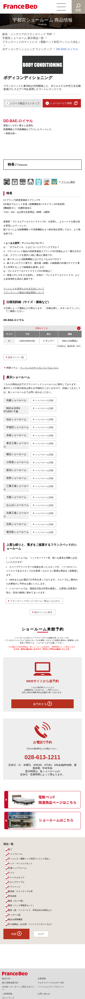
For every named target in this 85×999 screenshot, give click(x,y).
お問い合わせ (44, 994)
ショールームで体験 (61, 103)
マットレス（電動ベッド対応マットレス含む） (29, 861)
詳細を (38, 328)
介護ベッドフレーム (17, 871)
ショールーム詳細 (45, 400)
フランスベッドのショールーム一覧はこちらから (37, 602)
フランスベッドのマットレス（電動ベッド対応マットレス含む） (41, 42)
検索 (78, 10)
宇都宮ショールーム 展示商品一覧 (23, 38)
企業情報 (42, 978)
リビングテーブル (16, 886)
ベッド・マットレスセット (20, 866)
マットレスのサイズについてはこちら (39, 368)
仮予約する (42, 705)
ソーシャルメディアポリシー (51, 987)
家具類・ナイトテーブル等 (20, 896)
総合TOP (6, 978)
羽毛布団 (12, 901)
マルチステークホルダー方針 (51, 983)
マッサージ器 (14, 921)
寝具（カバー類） (16, 906)
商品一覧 (8, 845)
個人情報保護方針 (10, 983)
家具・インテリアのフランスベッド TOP (27, 34)
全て (10, 851)
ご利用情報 (7, 994)
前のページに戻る (43, 613)
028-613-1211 (42, 759)
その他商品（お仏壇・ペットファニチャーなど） (30, 931)
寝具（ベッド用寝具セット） (21, 911)
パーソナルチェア (16, 881)
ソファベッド (14, 891)
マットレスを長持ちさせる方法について (23, 289)
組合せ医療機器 (15, 926)
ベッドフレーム (15, 856)
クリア (42, 941)
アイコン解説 (68, 182)
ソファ (11, 876)
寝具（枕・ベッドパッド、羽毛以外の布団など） (30, 916)
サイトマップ (8, 998)
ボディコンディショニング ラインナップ (27, 49)
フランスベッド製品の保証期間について (23, 292)
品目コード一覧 (17, 357)
